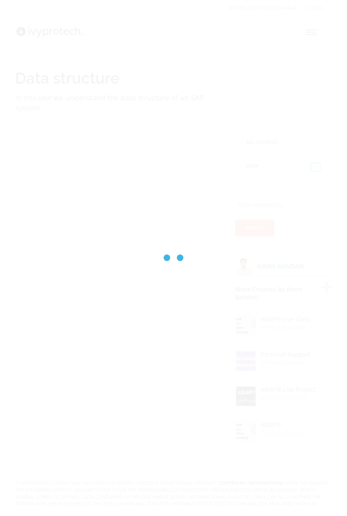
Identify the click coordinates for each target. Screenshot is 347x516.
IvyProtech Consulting (51, 482)
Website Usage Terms (165, 482)
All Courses (262, 142)
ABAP (283, 167)
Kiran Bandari (281, 266)
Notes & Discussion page (263, 8)
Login (314, 8)
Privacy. (207, 482)
